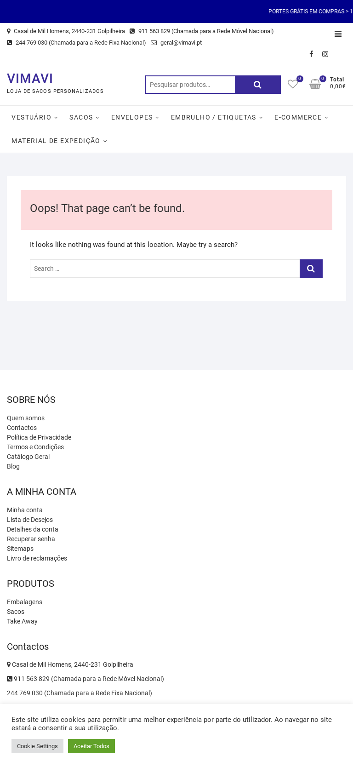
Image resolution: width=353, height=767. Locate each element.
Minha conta (25, 510)
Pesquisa (258, 84)
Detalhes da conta (32, 529)
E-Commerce (298, 117)
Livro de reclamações (37, 558)
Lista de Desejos (30, 519)
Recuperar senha (31, 539)
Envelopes (132, 117)
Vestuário (31, 117)
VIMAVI (30, 78)
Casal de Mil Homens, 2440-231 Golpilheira (66, 31)
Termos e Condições (35, 447)
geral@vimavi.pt (176, 42)
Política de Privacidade (39, 437)
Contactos (22, 427)
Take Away (22, 621)
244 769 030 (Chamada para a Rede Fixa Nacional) (76, 42)
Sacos (81, 117)
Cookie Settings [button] (37, 746)
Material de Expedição (55, 140)
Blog (13, 466)
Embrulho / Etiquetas (213, 117)
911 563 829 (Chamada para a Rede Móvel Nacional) (202, 31)
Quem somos (26, 418)
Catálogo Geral (28, 456)
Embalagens (24, 602)
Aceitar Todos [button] (91, 746)
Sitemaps (20, 548)
